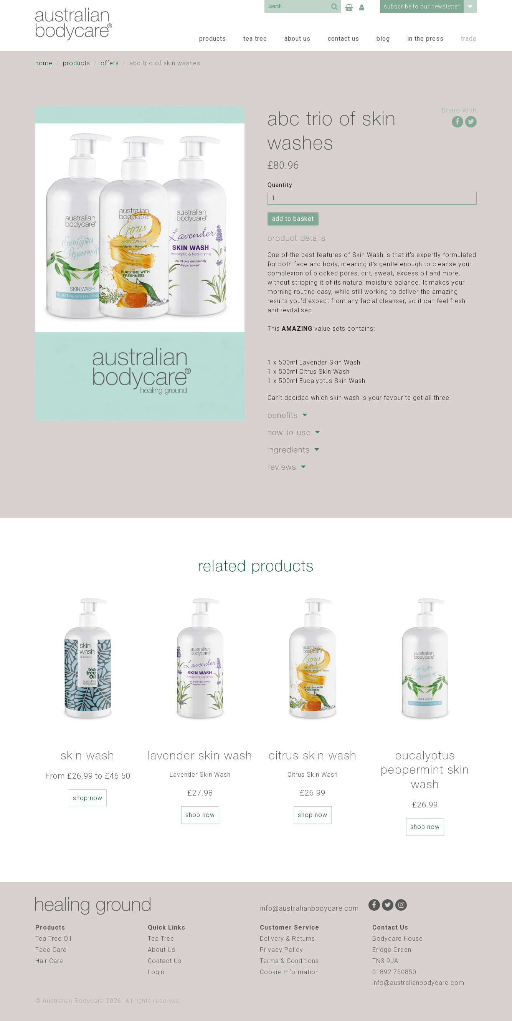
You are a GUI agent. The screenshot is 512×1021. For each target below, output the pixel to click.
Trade (469, 38)
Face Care (51, 949)
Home (44, 63)
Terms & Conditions (289, 961)
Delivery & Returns (287, 938)
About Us (297, 38)
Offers (110, 63)
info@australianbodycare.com (309, 908)
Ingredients (289, 449)
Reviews (282, 466)
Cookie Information (289, 972)
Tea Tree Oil (53, 938)
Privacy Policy (281, 949)
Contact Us (343, 38)
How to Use (289, 432)
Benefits (283, 415)
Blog (383, 38)
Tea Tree (255, 38)
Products (212, 38)
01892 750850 (394, 972)
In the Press (425, 38)
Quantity (280, 185)
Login (156, 972)
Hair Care (49, 961)
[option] (87, 699)
